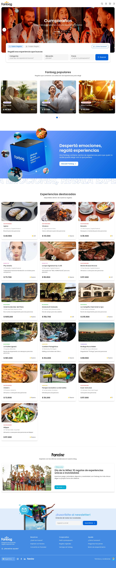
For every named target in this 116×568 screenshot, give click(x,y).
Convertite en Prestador (38, 547)
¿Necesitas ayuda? (10, 549)
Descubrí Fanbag (68, 164)
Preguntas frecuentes (95, 544)
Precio (73, 56)
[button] (4, 30)
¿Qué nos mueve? (36, 540)
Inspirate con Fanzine (37, 544)
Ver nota (60, 487)
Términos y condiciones (102, 559)
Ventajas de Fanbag (65, 547)
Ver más (58, 32)
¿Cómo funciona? (100, 46)
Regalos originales (65, 544)
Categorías (14, 56)
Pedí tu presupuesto (66, 540)
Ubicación (49, 56)
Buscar (102, 57)
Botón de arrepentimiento (96, 547)
